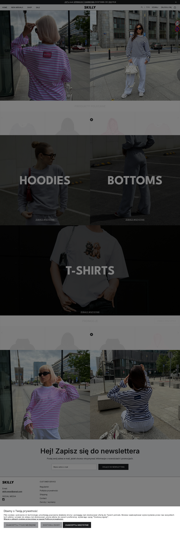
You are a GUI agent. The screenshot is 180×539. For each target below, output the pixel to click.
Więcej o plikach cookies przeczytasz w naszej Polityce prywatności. (33, 519)
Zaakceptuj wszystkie (77, 525)
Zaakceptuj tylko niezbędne (21, 525)
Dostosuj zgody (51, 525)
